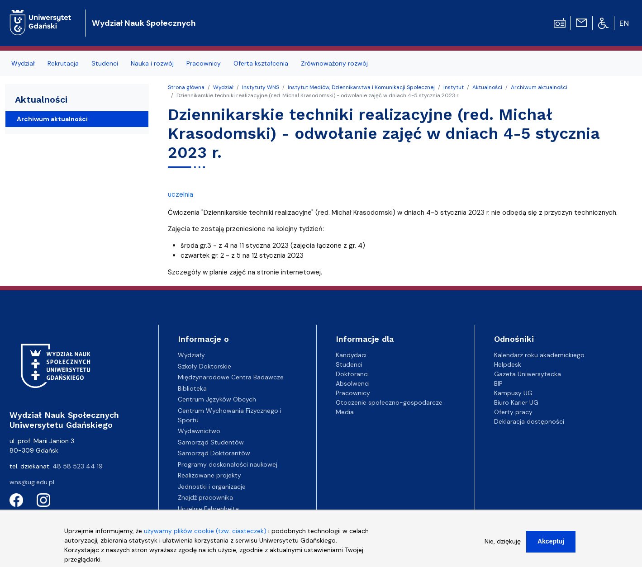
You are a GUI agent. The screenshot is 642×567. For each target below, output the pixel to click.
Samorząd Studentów (211, 442)
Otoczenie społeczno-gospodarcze (389, 402)
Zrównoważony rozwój (334, 63)
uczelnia (180, 194)
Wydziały (191, 355)
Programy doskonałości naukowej (227, 464)
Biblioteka (192, 388)
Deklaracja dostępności (529, 421)
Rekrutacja (63, 63)
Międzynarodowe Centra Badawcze (231, 377)
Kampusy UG (513, 393)
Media (345, 412)
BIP (498, 383)
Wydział (23, 63)
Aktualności (487, 87)
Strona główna (186, 87)
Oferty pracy (513, 412)
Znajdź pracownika (205, 497)
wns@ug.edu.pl (32, 482)
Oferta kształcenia (260, 63)
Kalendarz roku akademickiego (539, 355)
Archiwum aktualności (539, 87)
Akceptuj (550, 547)
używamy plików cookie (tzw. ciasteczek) (205, 537)
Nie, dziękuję (503, 547)
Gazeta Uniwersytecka (527, 374)
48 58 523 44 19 (77, 466)
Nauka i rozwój (152, 63)
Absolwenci (353, 383)
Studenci (104, 63)
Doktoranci (352, 374)
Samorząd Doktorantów (214, 453)
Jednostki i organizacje (212, 486)
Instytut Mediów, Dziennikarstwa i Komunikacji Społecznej (361, 87)
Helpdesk (507, 364)
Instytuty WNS (260, 87)
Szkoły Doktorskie (204, 366)
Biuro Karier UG (516, 402)
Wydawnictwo (199, 431)
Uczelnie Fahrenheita (208, 509)
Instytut (453, 87)
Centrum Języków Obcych (217, 399)
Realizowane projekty (209, 475)
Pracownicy (203, 63)
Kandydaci (351, 355)
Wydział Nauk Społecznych (143, 23)
